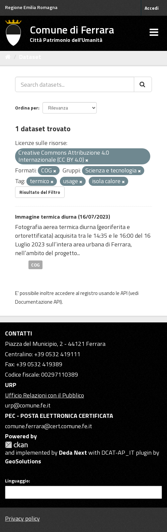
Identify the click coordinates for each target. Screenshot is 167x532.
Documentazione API (38, 302)
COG (35, 264)
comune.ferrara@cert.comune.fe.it (48, 426)
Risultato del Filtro (39, 192)
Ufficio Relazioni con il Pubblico (44, 395)
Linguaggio (17, 480)
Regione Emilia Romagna (31, 7)
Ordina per (26, 107)
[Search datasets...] (74, 84)
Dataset (30, 56)
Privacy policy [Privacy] (22, 518)
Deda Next (73, 452)
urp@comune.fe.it (28, 405)
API (124, 293)
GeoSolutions (23, 461)
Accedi (152, 7)
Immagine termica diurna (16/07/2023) (62, 217)
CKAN (16, 444)
